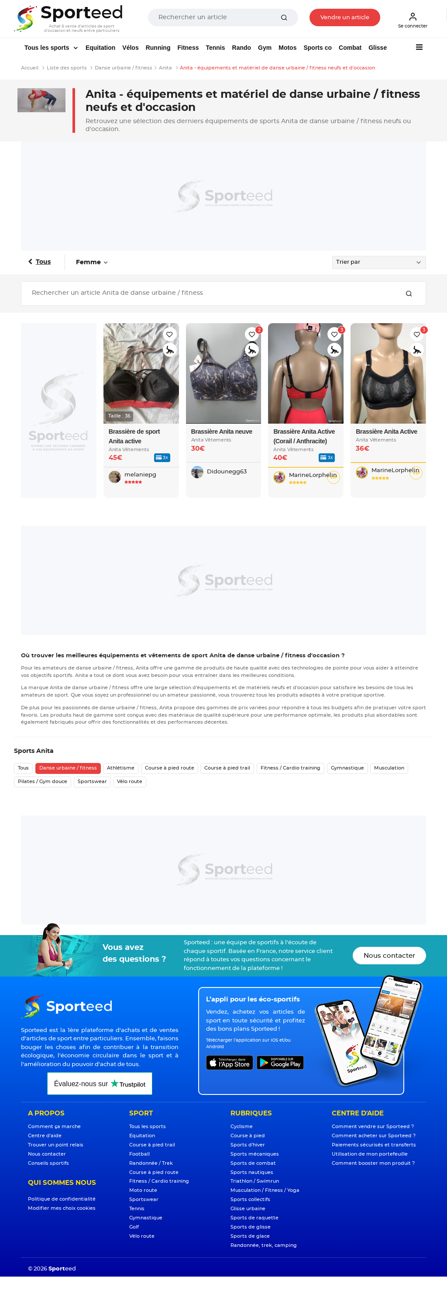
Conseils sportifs (48, 1163)
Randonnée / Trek (151, 1163)
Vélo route (129, 781)
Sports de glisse (250, 1227)
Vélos (130, 47)
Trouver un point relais (55, 1145)
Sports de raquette (254, 1217)
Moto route (143, 1190)
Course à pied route (169, 768)
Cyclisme (241, 1126)
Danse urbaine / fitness (68, 768)
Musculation (389, 768)
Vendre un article (344, 18)
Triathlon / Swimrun (254, 1181)
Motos (287, 47)
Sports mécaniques (254, 1154)
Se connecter (412, 20)
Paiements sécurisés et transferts (374, 1145)
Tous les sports (47, 47)
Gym (265, 47)
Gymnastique (347, 768)
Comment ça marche (54, 1126)
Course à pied (247, 1135)
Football (139, 1154)
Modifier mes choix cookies (62, 1208)
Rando (241, 47)
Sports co (317, 47)
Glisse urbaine (247, 1208)
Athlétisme (120, 768)
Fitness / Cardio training (290, 768)
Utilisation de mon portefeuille (370, 1154)
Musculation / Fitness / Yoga (264, 1190)
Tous (43, 262)
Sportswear (92, 781)
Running (158, 47)
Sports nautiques (251, 1172)
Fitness (188, 47)
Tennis (215, 47)
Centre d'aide (45, 1135)
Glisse (377, 47)
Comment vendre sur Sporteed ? (373, 1126)
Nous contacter (389, 956)
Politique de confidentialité (62, 1199)
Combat (350, 47)
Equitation (100, 47)
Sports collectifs (250, 1199)
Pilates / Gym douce (42, 781)
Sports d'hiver (247, 1145)
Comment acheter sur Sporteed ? (374, 1135)
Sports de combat (253, 1163)
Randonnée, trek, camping (263, 1245)
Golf (134, 1227)
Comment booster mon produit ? (373, 1163)
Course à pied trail (227, 768)
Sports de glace (250, 1236)
